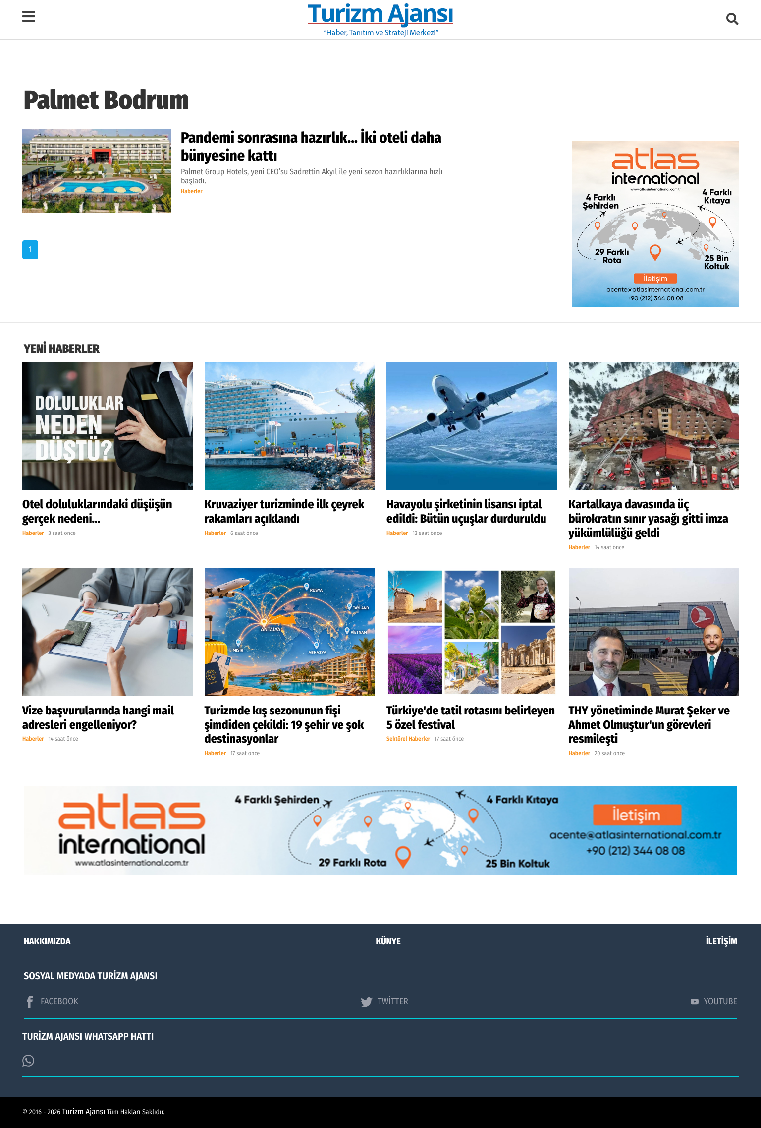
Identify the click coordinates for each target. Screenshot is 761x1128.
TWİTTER (384, 1002)
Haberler (192, 191)
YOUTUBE (714, 1001)
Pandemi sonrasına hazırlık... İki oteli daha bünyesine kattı (311, 147)
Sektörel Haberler (408, 739)
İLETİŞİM (721, 941)
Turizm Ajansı (84, 1112)
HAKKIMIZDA (47, 941)
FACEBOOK (51, 1002)
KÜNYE (388, 941)
